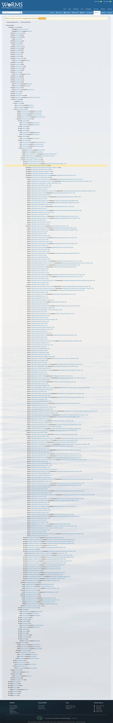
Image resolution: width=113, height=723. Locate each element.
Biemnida (24, 128)
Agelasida (24, 120)
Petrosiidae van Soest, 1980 (31, 594)
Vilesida (24, 638)
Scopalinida (25, 621)
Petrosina (28, 152)
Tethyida (24, 633)
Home (64, 9)
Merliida (24, 609)
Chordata (18, 48)
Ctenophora (18, 52)
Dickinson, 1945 (40, 218)
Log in (110, 12)
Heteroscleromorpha (37, 115)
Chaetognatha (19, 46)
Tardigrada (18, 677)
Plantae (15, 691)
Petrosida (24, 613)
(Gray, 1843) (38, 420)
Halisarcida (22, 656)
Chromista (16, 685)
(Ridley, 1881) (39, 253)
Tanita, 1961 (39, 208)
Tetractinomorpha (25, 648)
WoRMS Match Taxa (70, 705)
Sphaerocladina (25, 623)
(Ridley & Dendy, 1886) (41, 185)
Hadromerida (25, 144)
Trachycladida (25, 637)
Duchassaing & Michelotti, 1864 (56, 163)
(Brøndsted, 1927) (40, 229)
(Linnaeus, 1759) (74, 459)
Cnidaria (17, 50)
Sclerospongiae (20, 668)
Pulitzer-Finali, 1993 (40, 179)
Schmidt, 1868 (34, 163)
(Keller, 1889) (38, 220)
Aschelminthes (19, 39)
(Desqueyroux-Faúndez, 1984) (43, 288)
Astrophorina (37, 124)
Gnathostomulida (19, 66)
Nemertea (18, 81)
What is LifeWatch (14, 707)
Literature (59, 12)
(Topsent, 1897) (39, 331)
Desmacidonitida (26, 142)
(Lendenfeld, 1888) (40, 522)
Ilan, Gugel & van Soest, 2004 (42, 387)
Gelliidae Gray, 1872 (29, 586)
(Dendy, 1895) (39, 210)
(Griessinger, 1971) (41, 487)
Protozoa (16, 693)
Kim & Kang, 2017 (40, 354)
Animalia (16, 27)
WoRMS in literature (14, 713)
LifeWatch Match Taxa (71, 707)
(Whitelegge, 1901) (40, 342)
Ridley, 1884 (41, 177)
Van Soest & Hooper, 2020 (42, 212)
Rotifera (27, 672)
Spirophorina (37, 627)
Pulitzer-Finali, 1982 (35, 161)
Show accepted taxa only (11, 22)
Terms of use (41, 707)
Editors (82, 12)
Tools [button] (97, 12)
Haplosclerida (25, 148)
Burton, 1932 (39, 296)
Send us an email (99, 705)
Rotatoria (18, 672)
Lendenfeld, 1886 (35, 551)
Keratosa (23, 642)
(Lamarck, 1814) (39, 216)
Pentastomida (19, 89)
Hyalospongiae (20, 664)
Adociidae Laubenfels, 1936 (31, 154)
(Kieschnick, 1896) (40, 235)
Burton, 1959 (39, 202)
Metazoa (20, 31)
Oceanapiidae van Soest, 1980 (32, 592)
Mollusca (18, 76)
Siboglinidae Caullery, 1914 (34, 97)
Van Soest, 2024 (71, 370)
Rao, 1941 (38, 226)
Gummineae (22, 654)
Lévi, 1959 (38, 192)
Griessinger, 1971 (41, 451)
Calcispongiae (20, 107)
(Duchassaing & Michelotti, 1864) (43, 191)
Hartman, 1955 (41, 483)
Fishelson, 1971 (41, 475)
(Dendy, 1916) (38, 358)
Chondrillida (33, 656)
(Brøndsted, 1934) (40, 200)
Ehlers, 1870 (33, 564)
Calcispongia (20, 105)
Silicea (21, 101)
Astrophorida (25, 124)
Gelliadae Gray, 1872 (30, 584)
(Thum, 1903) (38, 496)
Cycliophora (18, 54)
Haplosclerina (29, 150)
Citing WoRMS (41, 705)
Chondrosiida (34, 654)
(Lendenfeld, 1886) (40, 259)
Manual (104, 12)
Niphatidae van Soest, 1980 (31, 590)
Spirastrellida (25, 625)
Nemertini (18, 85)
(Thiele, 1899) (39, 274)
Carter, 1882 (33, 561)
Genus (26, 165)
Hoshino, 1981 (39, 270)
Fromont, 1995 (39, 198)
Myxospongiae (24, 646)
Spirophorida (25, 627)
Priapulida (18, 670)
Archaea (15, 681)
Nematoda (18, 78)
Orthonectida (18, 87)
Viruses (15, 695)
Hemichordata (19, 68)
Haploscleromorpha (25, 117)
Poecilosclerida (25, 617)
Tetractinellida (36, 122)
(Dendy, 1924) (39, 337)
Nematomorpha (19, 80)
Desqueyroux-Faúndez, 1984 (42, 181)
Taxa (52, 12)
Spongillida (24, 629)
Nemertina (18, 83)
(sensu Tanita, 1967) (40, 518)
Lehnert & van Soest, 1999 (43, 263)
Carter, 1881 (34, 578)
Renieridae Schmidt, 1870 (31, 598)
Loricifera (18, 72)
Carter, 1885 (41, 169)
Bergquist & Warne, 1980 (41, 204)
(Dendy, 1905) (39, 228)
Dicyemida (18, 56)
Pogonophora (19, 97)
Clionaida (24, 136)
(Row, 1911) (39, 325)
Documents (96, 9)
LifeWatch (103, 9)
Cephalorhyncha (19, 44)
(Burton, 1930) (39, 500)
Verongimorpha (37, 646)
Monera (15, 689)
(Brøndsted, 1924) (39, 243)
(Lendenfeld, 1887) (41, 194)
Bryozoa (17, 42)
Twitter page (98, 707)
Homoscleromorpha (21, 662)
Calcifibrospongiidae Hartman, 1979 (33, 157)
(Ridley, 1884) (66, 200)
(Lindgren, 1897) (40, 416)
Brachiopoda (18, 41)
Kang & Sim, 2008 (41, 368)
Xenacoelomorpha (20, 679)
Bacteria (15, 683)
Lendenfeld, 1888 (35, 545)
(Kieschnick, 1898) (40, 251)
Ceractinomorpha (25, 111)
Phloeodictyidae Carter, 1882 (47, 155)
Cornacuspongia (25, 113)
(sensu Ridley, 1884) (41, 241)
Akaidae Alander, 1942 (30, 155)
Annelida (18, 35)
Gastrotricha (18, 64)
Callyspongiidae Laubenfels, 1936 (32, 159)
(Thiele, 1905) (39, 311)
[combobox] (10, 12)
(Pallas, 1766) (38, 526)
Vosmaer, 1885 (41, 175)
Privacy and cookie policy (80, 721)
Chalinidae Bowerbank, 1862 (50, 154)
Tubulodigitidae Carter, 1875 (31, 600)
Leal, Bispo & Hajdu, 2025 (34, 605)
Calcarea (19, 103)
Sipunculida (18, 675)
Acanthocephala (19, 33)
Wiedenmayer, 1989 (41, 401)
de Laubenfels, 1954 (42, 409)
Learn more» (74, 718)
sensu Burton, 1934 (40, 436)
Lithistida (22, 658)
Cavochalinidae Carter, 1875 (31, 580)
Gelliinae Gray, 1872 (31, 601)
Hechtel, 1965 (38, 381)
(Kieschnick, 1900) (40, 450)
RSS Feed (97, 708)
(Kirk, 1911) (38, 294)
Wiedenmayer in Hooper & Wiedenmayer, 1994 (46, 183)
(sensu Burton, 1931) (40, 261)
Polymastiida (25, 619)
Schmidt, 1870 (41, 171)
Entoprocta (18, 62)
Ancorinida (24, 122)
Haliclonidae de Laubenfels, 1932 (32, 588)
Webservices (68, 708)
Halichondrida (25, 146)
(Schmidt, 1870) (39, 362)
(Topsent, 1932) (39, 399)
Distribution (67, 12)
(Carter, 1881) (39, 237)
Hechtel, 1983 (39, 335)
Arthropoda (18, 37)
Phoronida (18, 91)
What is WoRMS (13, 705)
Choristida (24, 134)
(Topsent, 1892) (39, 292)
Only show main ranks (24, 22)
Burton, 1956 (39, 457)
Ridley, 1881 (59, 302)
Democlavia (24, 115)
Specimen (75, 12)
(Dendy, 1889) (39, 257)
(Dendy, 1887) (40, 471)
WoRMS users (13, 711)
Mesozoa (18, 74)
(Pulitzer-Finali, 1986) (41, 370)
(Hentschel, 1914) (40, 313)
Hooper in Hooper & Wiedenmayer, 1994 (65, 358)
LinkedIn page (98, 710)
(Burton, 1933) (40, 352)
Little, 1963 (38, 428)
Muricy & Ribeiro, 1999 (42, 414)
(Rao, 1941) (59, 226)
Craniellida (24, 138)
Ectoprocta (18, 60)
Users (82, 9)
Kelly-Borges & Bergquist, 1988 (42, 444)
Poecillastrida (25, 615)
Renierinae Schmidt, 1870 (32, 603)
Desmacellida (25, 140)
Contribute (109, 9)
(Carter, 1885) (40, 239)
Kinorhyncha (18, 70)
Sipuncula (29, 675)
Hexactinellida (20, 660)
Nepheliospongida (26, 611)
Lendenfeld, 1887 (41, 173)
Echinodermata (19, 58)
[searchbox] (10, 12)
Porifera (17, 99)
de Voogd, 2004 (38, 206)
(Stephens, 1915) (40, 321)
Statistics (90, 12)
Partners (11, 710)
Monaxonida (24, 644)
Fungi (15, 687)
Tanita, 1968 (39, 189)
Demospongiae (20, 109)
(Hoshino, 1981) (41, 465)
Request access (41, 708)
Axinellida (24, 126)
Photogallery (88, 9)
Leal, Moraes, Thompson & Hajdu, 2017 (40, 553)
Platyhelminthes (19, 95)
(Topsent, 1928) (40, 424)
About (69, 9)
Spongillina (26, 640)
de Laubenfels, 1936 (41, 187)
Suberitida (24, 631)
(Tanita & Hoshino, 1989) (41, 492)
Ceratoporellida (25, 132)
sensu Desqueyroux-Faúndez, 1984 (43, 438)
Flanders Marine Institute (51, 721)
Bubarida (24, 130)
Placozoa (18, 93)
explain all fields (42, 18)
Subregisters (76, 9)
